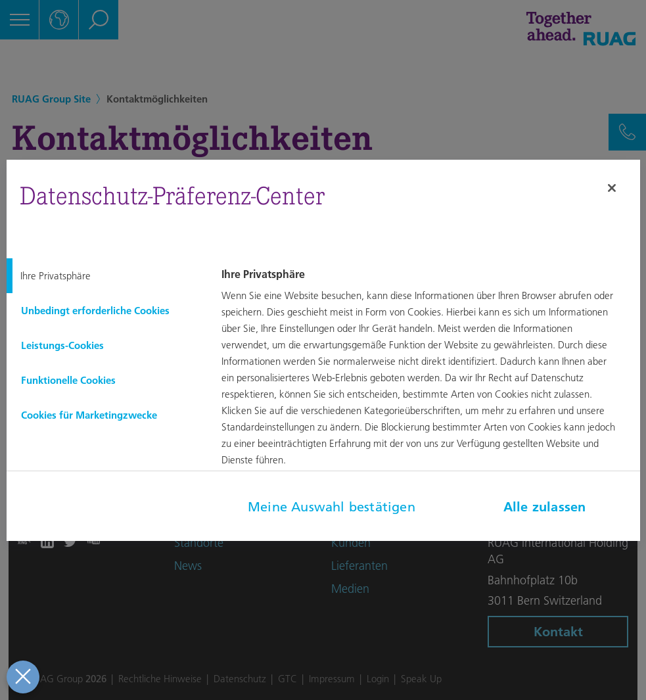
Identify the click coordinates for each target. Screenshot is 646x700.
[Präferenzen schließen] (21, 677)
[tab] (104, 275)
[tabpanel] (428, 376)
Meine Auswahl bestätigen (331, 507)
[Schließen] (611, 187)
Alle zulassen (544, 507)
